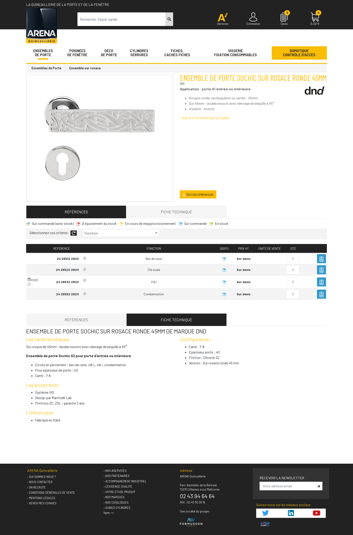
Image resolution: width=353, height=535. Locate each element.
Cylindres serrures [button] (139, 52)
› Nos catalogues (116, 502)
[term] (121, 19)
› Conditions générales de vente (51, 492)
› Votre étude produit (119, 492)
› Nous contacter (39, 482)
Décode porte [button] (109, 52)
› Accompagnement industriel (125, 481)
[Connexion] (253, 19)
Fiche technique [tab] (176, 211)
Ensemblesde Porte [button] (43, 52)
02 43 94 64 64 (197, 496)
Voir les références (198, 194)
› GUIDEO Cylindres (117, 507)
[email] (288, 486)
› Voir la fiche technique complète (205, 118)
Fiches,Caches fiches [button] (177, 52)
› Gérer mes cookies (42, 503)
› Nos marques (114, 497)
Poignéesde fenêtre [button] (77, 52)
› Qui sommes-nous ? (41, 477)
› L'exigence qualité (118, 486)
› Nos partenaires (117, 476)
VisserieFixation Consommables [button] (235, 52)
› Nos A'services (115, 470)
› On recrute (36, 487)
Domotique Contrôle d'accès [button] (299, 52)
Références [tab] (76, 211)
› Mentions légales (41, 498)
